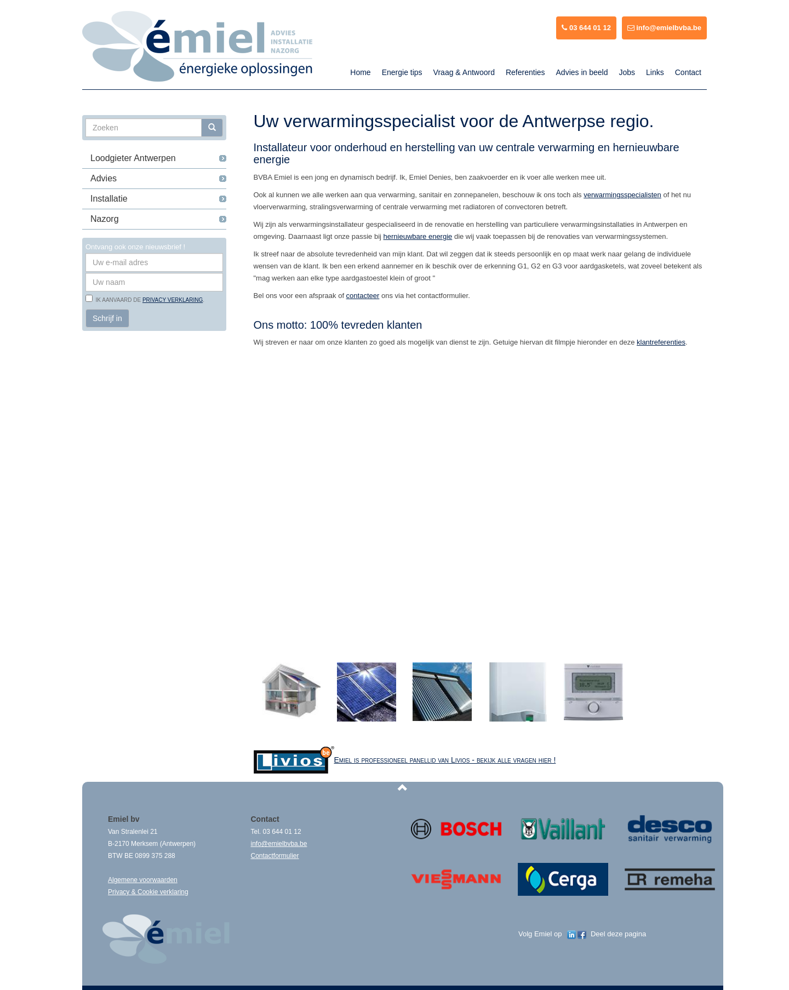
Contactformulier (275, 856)
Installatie (109, 198)
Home (360, 72)
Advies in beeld (582, 72)
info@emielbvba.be (664, 28)
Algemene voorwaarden (143, 880)
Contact (688, 72)
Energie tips (402, 72)
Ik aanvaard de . (148, 300)
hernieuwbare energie (418, 236)
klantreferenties (661, 342)
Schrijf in (107, 318)
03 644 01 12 (586, 28)
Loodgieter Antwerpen (133, 158)
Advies (103, 178)
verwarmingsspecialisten (622, 195)
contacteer (363, 295)
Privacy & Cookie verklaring (148, 892)
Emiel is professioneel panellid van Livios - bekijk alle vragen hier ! (445, 760)
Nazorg (104, 219)
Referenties (525, 72)
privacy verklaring (172, 300)
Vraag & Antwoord (464, 72)
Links (655, 72)
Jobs (627, 72)
